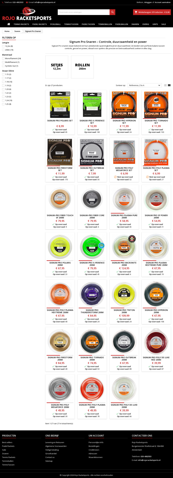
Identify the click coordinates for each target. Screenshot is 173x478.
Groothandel (51, 453)
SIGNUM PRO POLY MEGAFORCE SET (124, 169)
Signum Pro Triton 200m (124, 311)
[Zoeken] (86, 12)
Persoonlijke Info (96, 442)
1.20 (8, 89)
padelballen (121, 24)
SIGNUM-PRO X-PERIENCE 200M (92, 263)
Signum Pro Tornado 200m (92, 358)
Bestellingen (94, 446)
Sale (163, 24)
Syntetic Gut (11, 66)
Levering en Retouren (54, 442)
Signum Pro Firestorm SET (60, 169)
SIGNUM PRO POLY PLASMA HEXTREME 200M (60, 311)
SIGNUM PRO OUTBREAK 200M (124, 358)
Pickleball (55, 24)
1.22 (8, 93)
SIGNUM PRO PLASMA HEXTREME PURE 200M (156, 263)
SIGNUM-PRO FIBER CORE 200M (92, 216)
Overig (145, 24)
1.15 (8, 74)
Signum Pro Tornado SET (156, 121)
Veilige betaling (52, 450)
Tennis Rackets (21, 24)
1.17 (8, 78)
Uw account (96, 435)
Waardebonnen (96, 457)
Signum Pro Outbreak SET (92, 169)
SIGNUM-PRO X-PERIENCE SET (92, 121)
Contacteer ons (142, 435)
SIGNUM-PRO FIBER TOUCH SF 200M (60, 216)
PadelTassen (88, 24)
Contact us (50, 457)
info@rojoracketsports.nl (45, 2)
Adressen (93, 453)
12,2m (9, 46)
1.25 (8, 104)
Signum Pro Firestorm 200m (60, 358)
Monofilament (13, 58)
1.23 (8, 96)
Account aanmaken (163, 2)
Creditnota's (94, 450)
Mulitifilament (12, 62)
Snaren (135, 24)
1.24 (8, 100)
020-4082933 (18, 2)
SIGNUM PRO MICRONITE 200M (124, 263)
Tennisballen (105, 24)
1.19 (8, 85)
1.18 (8, 81)
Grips (155, 24)
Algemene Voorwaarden (56, 446)
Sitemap (49, 461)
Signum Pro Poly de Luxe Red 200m (156, 358)
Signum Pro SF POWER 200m (156, 216)
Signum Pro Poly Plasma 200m (92, 405)
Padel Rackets (40, 24)
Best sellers (7, 442)
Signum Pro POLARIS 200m (60, 263)
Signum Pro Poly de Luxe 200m (124, 405)
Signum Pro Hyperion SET (124, 121)
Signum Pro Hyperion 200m (156, 311)
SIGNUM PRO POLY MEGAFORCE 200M (60, 405)
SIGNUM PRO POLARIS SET (60, 120)
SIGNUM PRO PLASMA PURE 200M (124, 216)
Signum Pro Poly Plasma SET (156, 169)
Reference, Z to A (145, 85)
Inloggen (148, 2)
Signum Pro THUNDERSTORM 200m (92, 311)
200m (9, 50)
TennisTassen (71, 24)
